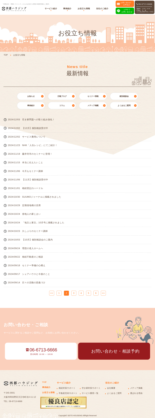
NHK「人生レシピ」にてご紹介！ (39, 145)
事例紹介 (67, 9)
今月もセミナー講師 (32, 171)
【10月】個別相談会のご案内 (37, 239)
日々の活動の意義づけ (33, 282)
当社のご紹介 (102, 9)
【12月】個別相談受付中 (35, 128)
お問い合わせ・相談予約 (115, 351)
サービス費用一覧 (90, 393)
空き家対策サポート (91, 388)
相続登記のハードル (32, 188)
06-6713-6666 (144, 4)
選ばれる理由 (136, 393)
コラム (62, 105)
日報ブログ (62, 96)
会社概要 (111, 388)
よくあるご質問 (124, 105)
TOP (6, 55)
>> (103, 293)
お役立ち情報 (84, 9)
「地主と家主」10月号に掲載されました (43, 222)
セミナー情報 (93, 96)
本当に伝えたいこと (32, 162)
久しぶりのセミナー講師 (35, 231)
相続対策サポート (67, 388)
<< (51, 293)
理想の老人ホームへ (32, 248)
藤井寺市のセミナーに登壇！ (37, 154)
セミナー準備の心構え (33, 265)
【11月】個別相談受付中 (35, 179)
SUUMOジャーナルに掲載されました (41, 197)
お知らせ (31, 96)
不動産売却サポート (68, 393)
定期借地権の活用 (31, 205)
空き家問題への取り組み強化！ (38, 119)
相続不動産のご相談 (32, 257)
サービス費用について (33, 137)
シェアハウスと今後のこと (36, 274)
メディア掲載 (93, 105)
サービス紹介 (51, 9)
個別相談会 (124, 96)
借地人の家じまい (31, 214)
